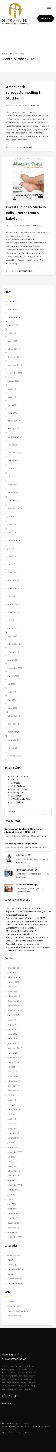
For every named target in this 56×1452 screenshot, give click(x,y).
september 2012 (14, 668)
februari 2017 (13, 492)
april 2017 (11, 476)
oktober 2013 (13, 604)
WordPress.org (14, 1315)
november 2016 (14, 508)
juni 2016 (11, 524)
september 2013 (14, 612)
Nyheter (11, 1274)
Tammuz (15, 795)
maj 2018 (11, 397)
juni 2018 (11, 389)
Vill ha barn (16, 802)
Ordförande (35, 105)
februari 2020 (13, 317)
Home (4, 54)
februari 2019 (13, 349)
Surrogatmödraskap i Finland (35, 921)
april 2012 (11, 700)
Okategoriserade (26, 147)
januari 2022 (13, 301)
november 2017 (14, 436)
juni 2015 (11, 556)
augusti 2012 (13, 676)
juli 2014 (11, 596)
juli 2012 (11, 684)
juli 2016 (11, 516)
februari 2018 (13, 420)
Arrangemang (13, 1255)
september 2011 (14, 755)
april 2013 (11, 628)
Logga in (11, 1301)
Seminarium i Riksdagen (27, 884)
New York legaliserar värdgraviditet (20, 844)
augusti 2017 (13, 460)
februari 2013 (13, 644)
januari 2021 (13, 309)
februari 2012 (13, 716)
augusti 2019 (13, 325)
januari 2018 (13, 428)
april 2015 (11, 564)
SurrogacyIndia (18, 789)
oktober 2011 (13, 747)
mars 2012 (12, 708)
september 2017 (14, 452)
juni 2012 (11, 692)
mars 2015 (12, 572)
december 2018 (14, 357)
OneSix (15, 782)
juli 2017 (11, 468)
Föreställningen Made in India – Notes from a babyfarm (26, 212)
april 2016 (11, 532)
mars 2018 (12, 412)
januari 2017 (13, 500)
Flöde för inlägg (14, 1306)
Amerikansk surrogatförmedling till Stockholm (24, 92)
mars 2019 (12, 341)
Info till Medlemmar (16, 1269)
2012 (12, 54)
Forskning (11, 1264)
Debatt (10, 1259)
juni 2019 (11, 333)
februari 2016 (13, 540)
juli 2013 (11, 620)
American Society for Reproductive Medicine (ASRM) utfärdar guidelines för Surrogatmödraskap (28, 911)
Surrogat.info (17, 792)
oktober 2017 (13, 444)
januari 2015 (13, 580)
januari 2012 (13, 723)
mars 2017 (12, 484)
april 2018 (11, 405)
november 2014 (14, 588)
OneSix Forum (18, 786)
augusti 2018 (13, 381)
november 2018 (14, 365)
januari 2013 (13, 652)
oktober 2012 (13, 660)
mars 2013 (12, 636)
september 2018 (14, 373)
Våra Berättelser (14, 1283)
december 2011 (14, 731)
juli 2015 (11, 548)
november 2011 (14, 740)
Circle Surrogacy (19, 776)
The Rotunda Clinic (20, 799)
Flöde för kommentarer (18, 1311)
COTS (14, 779)
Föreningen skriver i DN (26, 870)
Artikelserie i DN (23, 855)
